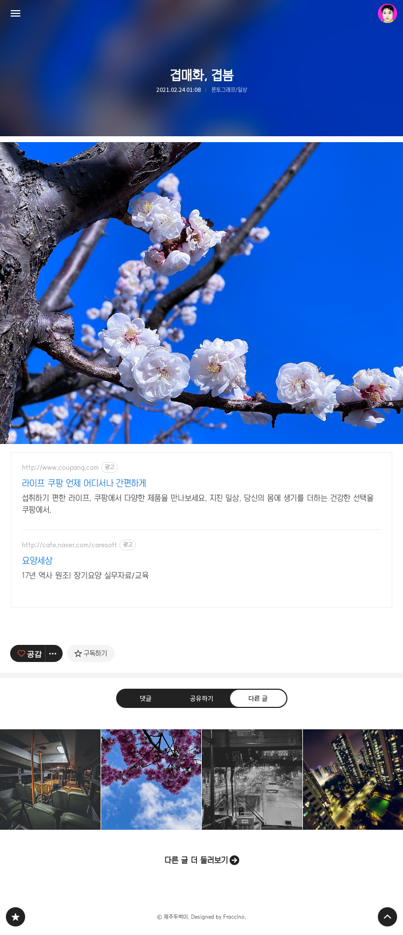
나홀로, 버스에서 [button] (50, 779)
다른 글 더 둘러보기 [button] (196, 860)
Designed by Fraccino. (218, 917)
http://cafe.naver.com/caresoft (69, 545)
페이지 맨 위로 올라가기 (387, 917)
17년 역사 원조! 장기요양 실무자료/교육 (85, 575)
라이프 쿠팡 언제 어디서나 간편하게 (84, 483)
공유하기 (201, 698)
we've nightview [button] (353, 779)
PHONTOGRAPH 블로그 (15, 917)
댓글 (145, 698)
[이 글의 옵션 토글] (54, 653)
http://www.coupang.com (60, 467)
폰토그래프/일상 (229, 90)
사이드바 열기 (15, 13)
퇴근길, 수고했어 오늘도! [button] (252, 779)
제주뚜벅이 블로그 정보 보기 (387, 13)
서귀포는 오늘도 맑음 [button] (151, 779)
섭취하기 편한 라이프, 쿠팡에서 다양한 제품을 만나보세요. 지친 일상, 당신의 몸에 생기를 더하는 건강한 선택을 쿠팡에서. (198, 504)
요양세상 (37, 561)
